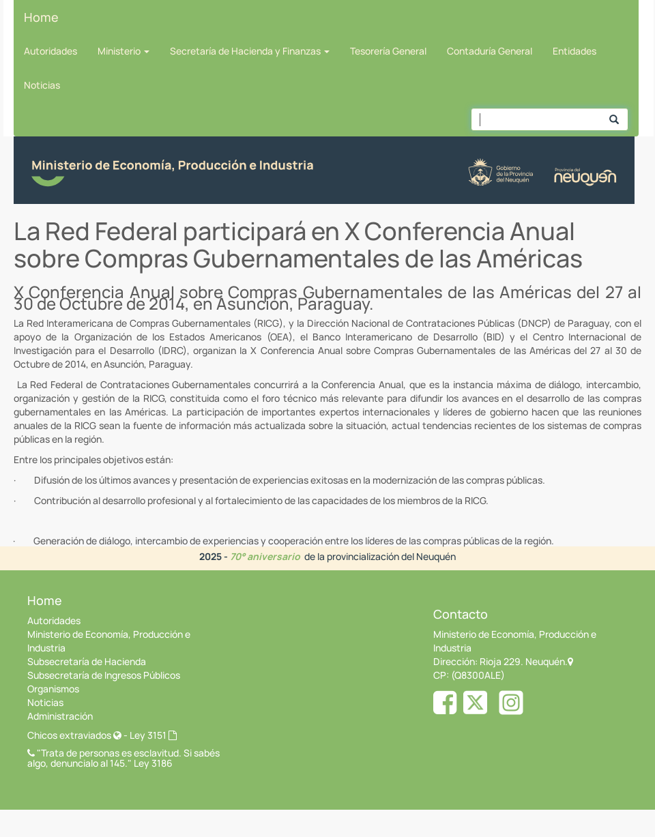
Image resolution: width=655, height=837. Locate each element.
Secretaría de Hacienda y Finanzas (250, 50)
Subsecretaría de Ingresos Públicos (103, 675)
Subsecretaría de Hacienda (86, 661)
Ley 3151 (153, 735)
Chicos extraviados (74, 735)
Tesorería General (388, 50)
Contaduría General (489, 50)
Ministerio (123, 50)
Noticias (42, 84)
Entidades (574, 50)
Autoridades (50, 50)
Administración (60, 715)
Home (41, 17)
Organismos (53, 688)
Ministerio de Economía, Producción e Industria (108, 641)
